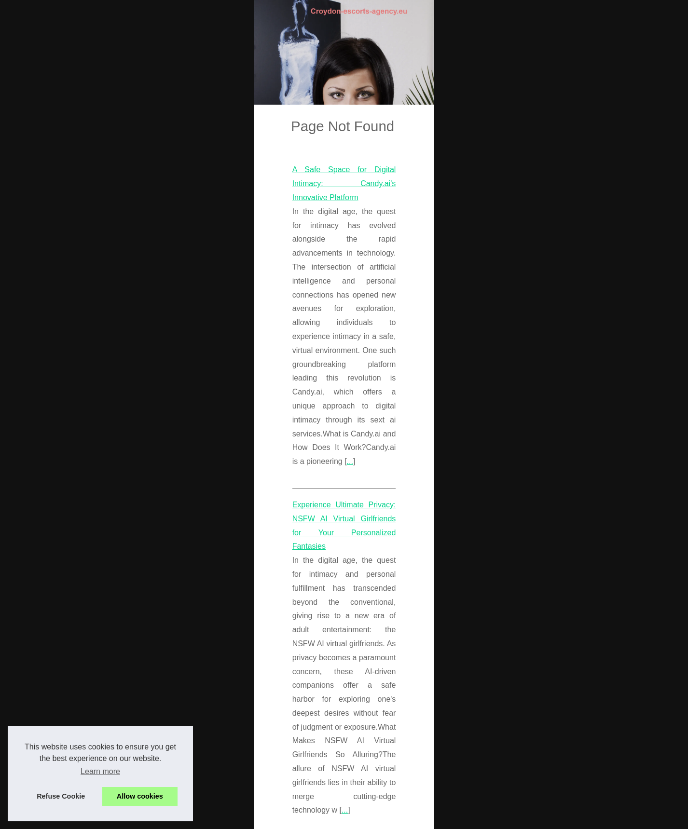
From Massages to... (532, 788)
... (103, 485)
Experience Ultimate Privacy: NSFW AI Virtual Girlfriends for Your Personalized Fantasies (211, 528)
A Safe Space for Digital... (540, 744)
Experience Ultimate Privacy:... (548, 700)
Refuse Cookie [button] (61, 796)
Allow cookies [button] (140, 796)
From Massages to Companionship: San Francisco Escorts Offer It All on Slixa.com (201, 641)
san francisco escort (150, 683)
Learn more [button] (100, 771)
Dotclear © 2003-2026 (233, 818)
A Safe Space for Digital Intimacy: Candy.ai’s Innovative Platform (169, 415)
